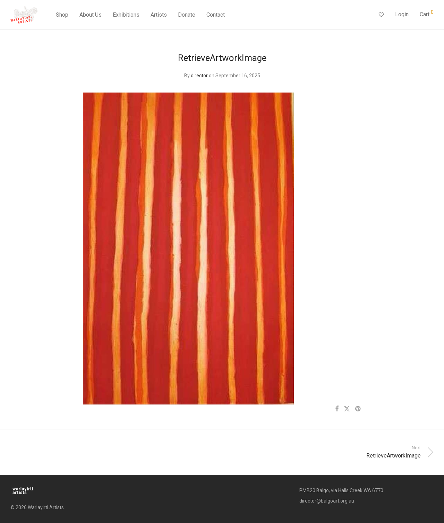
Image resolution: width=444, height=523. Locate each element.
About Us (90, 14)
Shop (62, 14)
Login (402, 14)
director (199, 75)
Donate (186, 14)
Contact (215, 14)
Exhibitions (126, 14)
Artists (159, 14)
